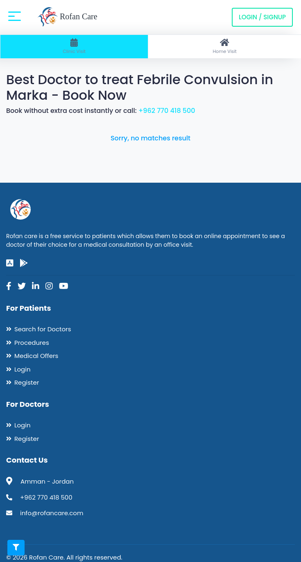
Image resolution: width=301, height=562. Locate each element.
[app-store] (10, 263)
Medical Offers (36, 355)
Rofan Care (67, 17)
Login (22, 369)
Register (26, 382)
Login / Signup (262, 17)
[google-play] (24, 263)
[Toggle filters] (16, 547)
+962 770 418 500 (166, 110)
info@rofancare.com (51, 513)
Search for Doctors (42, 329)
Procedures (31, 342)
